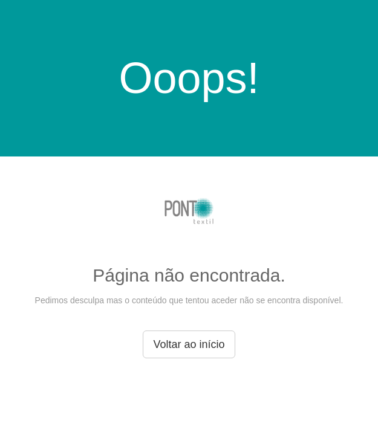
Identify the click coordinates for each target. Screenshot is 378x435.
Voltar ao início (188, 344)
